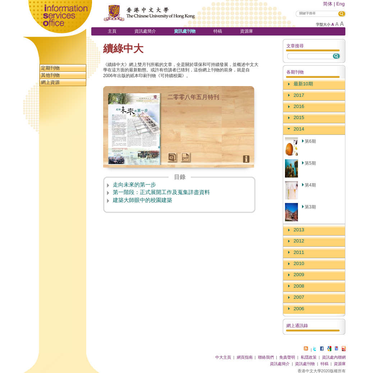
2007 (299, 297)
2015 (299, 117)
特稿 (217, 31)
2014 (299, 129)
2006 (299, 308)
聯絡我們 (266, 357)
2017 (299, 95)
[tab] (314, 84)
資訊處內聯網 (334, 357)
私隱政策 (309, 357)
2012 (299, 241)
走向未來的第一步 (134, 185)
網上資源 (50, 82)
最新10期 (303, 83)
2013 (299, 229)
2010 (299, 263)
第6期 (310, 141)
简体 (327, 3)
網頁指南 (245, 357)
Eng (340, 3)
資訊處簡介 (145, 31)
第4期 (310, 185)
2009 (299, 274)
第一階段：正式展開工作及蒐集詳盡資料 (161, 192)
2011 (299, 252)
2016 (299, 106)
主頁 (112, 31)
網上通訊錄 (297, 325)
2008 (299, 286)
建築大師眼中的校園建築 (142, 200)
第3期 (310, 206)
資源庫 (246, 31)
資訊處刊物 (185, 31)
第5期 (310, 163)
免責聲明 (287, 357)
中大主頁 (223, 357)
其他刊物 (50, 75)
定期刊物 (50, 68)
